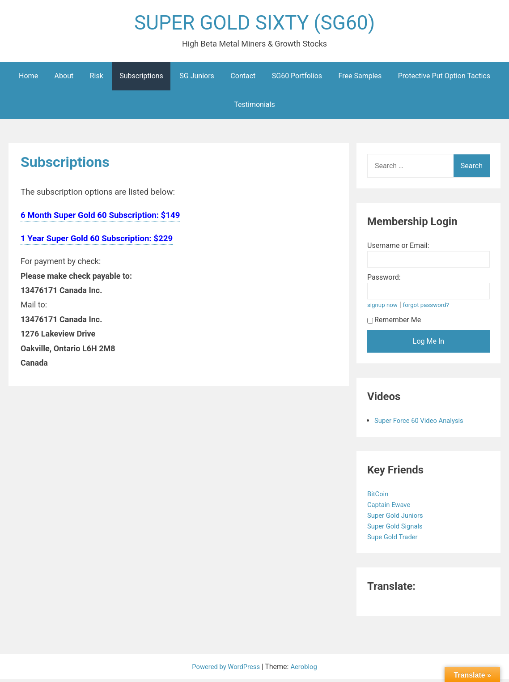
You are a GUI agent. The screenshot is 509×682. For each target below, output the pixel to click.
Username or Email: (398, 248)
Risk (96, 78)
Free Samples (360, 78)
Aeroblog (307, 669)
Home (28, 78)
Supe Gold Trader (395, 539)
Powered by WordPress (225, 669)
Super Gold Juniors (398, 518)
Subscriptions (141, 78)
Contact (242, 78)
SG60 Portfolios (297, 78)
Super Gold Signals (398, 528)
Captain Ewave (391, 507)
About (64, 78)
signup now (383, 307)
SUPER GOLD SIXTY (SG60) (254, 24)
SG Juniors (196, 78)
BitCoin (379, 496)
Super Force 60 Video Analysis (422, 423)
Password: (384, 280)
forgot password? (430, 307)
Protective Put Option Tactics (444, 78)
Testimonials (254, 107)
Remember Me (394, 322)
